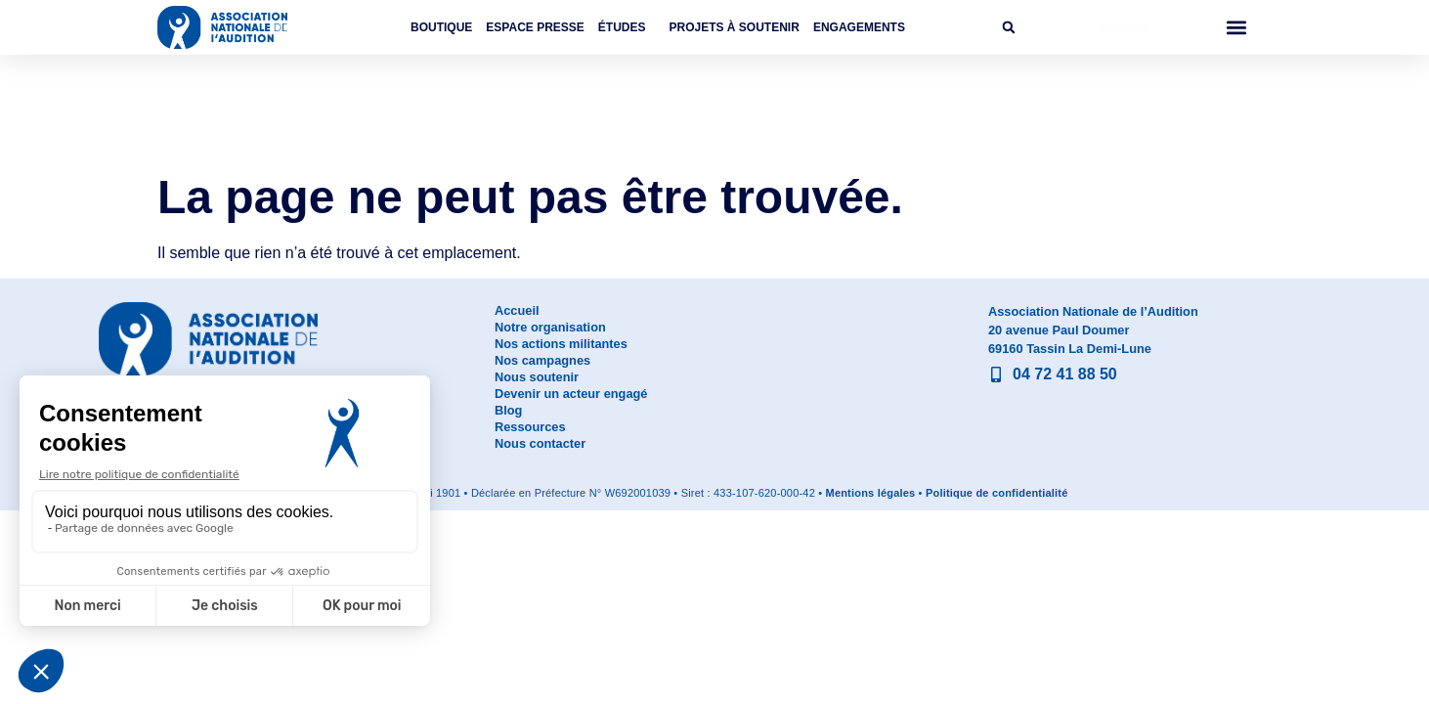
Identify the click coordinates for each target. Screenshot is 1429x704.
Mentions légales (871, 493)
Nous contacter (540, 443)
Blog (508, 410)
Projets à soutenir (735, 27)
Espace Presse (535, 27)
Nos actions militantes (561, 343)
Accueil (517, 310)
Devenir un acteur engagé (571, 393)
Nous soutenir (537, 377)
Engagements (859, 27)
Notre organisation (550, 327)
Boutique (441, 27)
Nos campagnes (542, 360)
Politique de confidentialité (997, 493)
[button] (1008, 27)
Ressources (530, 426)
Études (627, 27)
